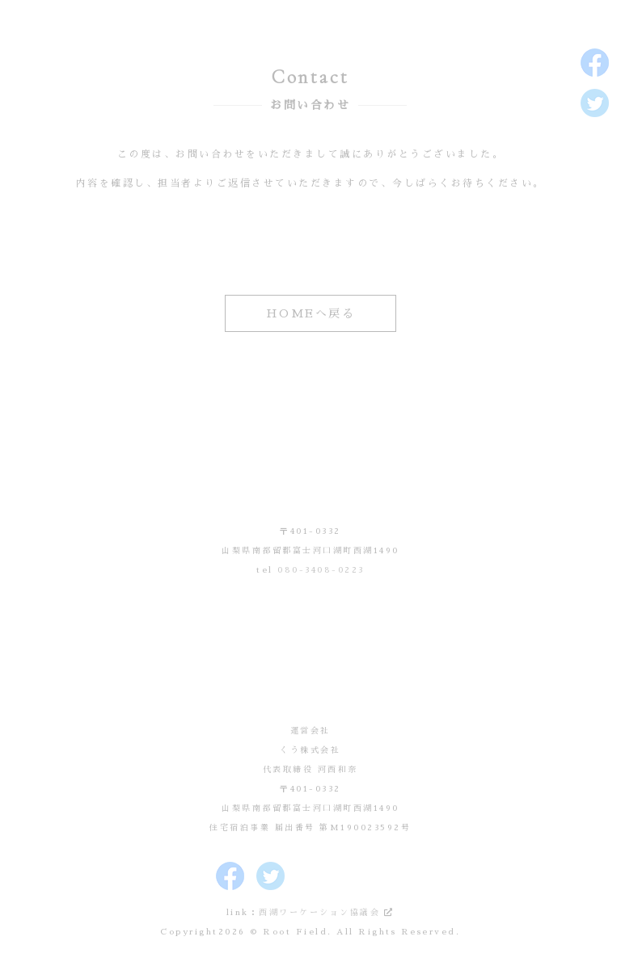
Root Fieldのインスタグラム (595, 143)
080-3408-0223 (321, 570)
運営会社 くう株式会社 (310, 656)
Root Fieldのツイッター (595, 103)
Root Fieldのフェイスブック (595, 62)
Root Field (310, 457)
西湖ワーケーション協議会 (319, 913)
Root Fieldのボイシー (595, 184)
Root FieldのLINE (595, 224)
